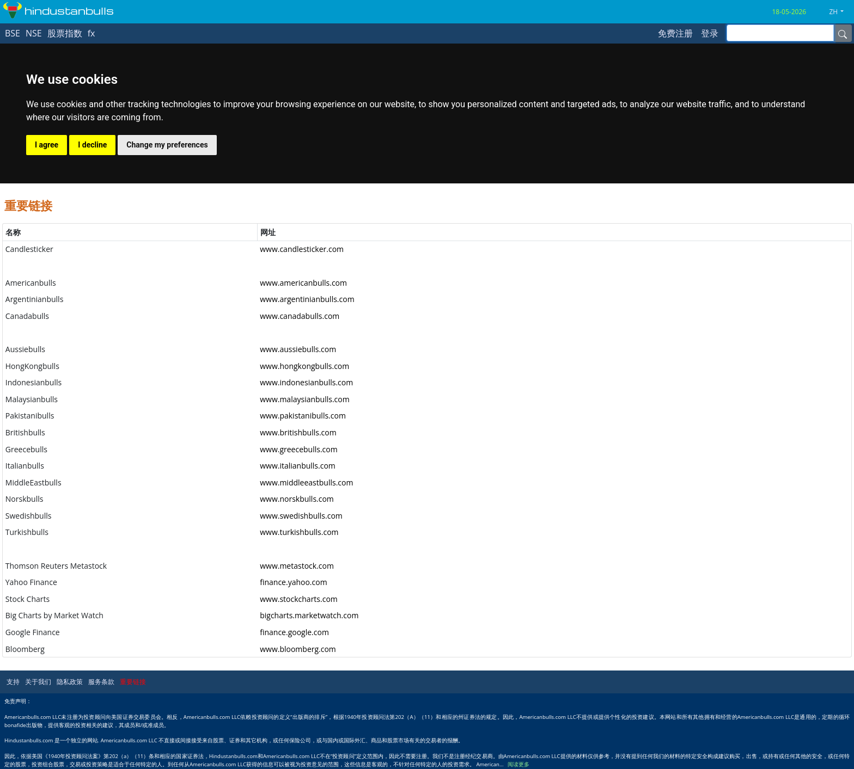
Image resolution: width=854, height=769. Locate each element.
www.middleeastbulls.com (306, 482)
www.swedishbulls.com (301, 515)
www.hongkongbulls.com (304, 366)
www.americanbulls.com (303, 283)
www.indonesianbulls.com (306, 382)
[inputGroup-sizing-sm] (780, 32)
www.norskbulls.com (297, 499)
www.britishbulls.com (298, 432)
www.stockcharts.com (299, 599)
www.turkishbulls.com (299, 532)
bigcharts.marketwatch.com (309, 615)
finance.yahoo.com (293, 582)
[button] (840, 12)
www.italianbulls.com (297, 465)
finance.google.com (294, 632)
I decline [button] (92, 144)
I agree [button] (46, 144)
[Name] (842, 33)
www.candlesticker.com (302, 249)
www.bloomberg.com (298, 649)
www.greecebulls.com (299, 449)
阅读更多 (518, 764)
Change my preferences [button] (167, 144)
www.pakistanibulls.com (303, 415)
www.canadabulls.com (299, 316)
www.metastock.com (297, 566)
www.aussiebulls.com (298, 349)
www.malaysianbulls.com (305, 399)
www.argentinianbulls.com (307, 299)
